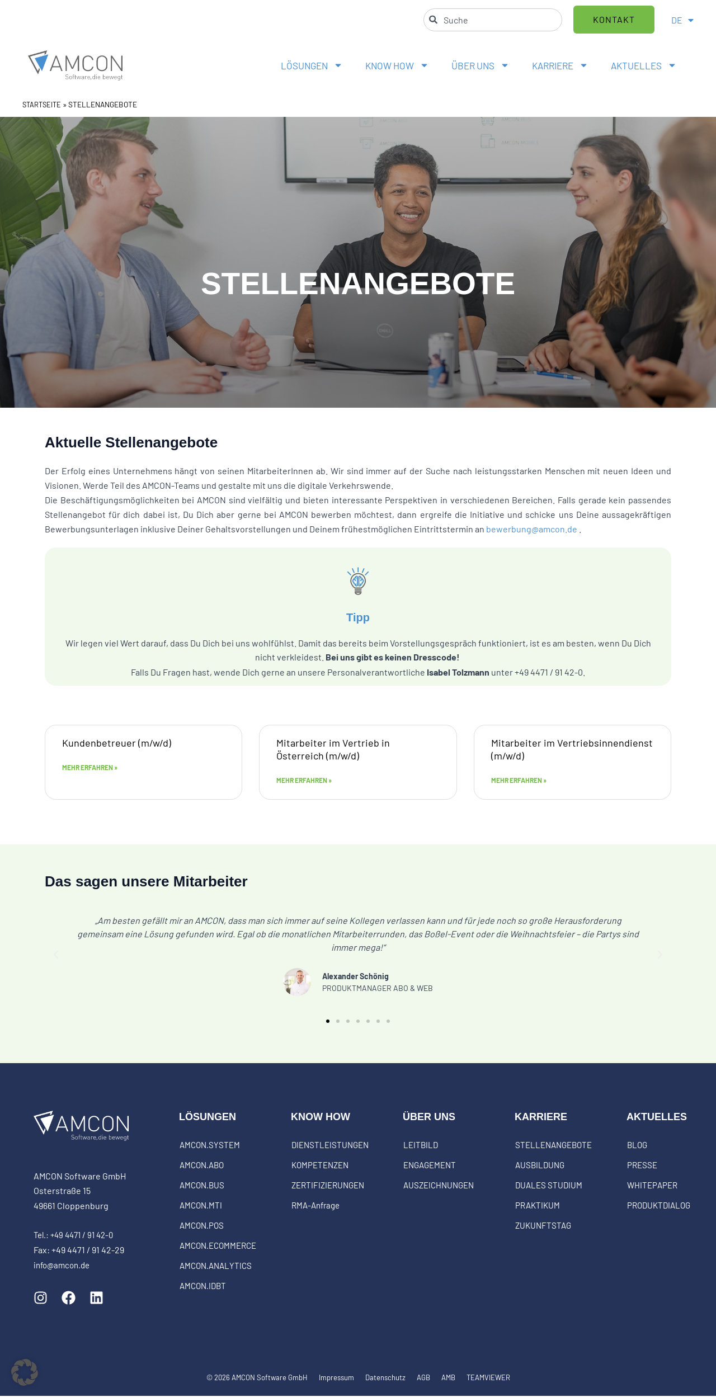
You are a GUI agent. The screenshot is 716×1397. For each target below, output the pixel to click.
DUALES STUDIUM (548, 1186)
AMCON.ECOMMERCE (218, 1247)
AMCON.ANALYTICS (216, 1267)
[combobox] (492, 19)
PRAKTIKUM (537, 1206)
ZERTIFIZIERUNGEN (327, 1186)
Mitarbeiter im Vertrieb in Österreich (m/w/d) (333, 748)
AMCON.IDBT (203, 1287)
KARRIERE (560, 65)
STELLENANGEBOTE (553, 1146)
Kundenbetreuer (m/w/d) (116, 742)
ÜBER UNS (480, 65)
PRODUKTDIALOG (658, 1206)
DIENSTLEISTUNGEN (330, 1146)
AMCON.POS (202, 1226)
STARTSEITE (43, 104)
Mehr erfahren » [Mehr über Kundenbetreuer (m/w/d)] (89, 768)
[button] (56, 955)
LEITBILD (420, 1146)
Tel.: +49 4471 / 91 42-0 (77, 1235)
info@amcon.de (64, 1265)
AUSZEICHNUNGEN (438, 1186)
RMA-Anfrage (315, 1206)
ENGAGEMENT (429, 1166)
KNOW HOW (397, 65)
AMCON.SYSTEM (210, 1146)
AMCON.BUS (202, 1186)
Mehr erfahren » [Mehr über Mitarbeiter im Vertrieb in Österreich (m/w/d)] (304, 781)
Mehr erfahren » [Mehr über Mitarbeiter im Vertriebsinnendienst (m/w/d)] (519, 781)
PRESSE (642, 1166)
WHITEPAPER (652, 1186)
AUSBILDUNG (539, 1166)
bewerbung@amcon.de (531, 528)
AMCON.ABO (202, 1166)
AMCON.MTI (201, 1206)
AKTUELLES (644, 65)
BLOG (637, 1146)
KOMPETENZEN (319, 1166)
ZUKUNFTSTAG (543, 1226)
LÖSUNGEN (312, 65)
